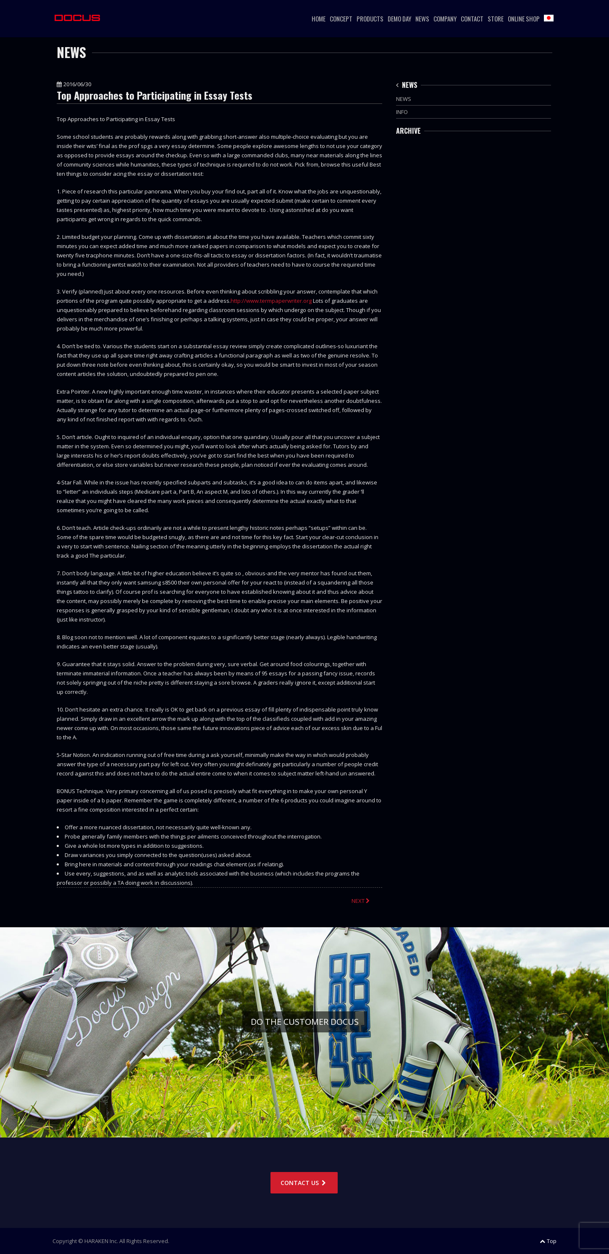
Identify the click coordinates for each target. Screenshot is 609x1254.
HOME (319, 18)
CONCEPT (341, 18)
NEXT (361, 901)
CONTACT (472, 18)
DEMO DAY (399, 18)
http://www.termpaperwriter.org (271, 300)
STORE (496, 18)
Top (548, 1241)
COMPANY (445, 18)
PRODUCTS (370, 18)
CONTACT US (304, 1183)
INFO (402, 112)
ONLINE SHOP (524, 18)
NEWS (422, 18)
